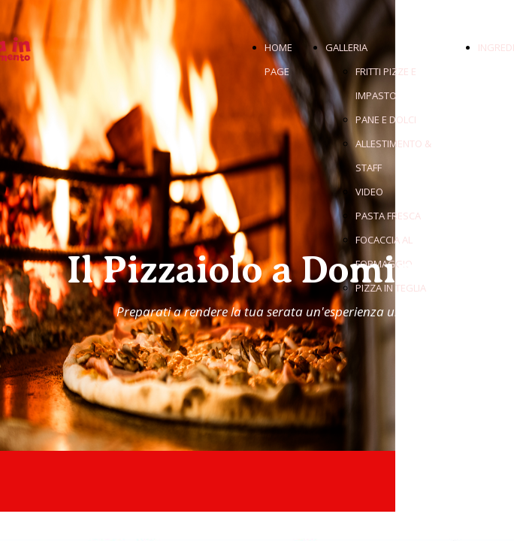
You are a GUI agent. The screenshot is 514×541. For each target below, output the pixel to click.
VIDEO (369, 191)
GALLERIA (346, 47)
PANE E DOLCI (385, 119)
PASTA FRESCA (388, 215)
